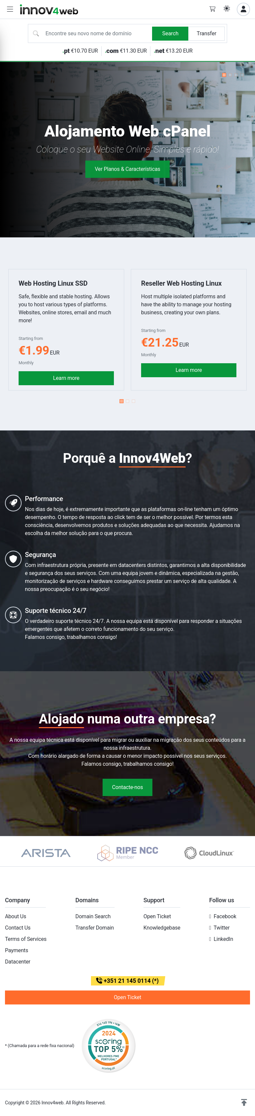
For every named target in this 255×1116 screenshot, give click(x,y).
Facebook (224, 916)
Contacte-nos (127, 787)
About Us (15, 916)
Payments (16, 950)
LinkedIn (223, 939)
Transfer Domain (94, 928)
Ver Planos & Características (127, 173)
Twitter (221, 928)
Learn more (66, 378)
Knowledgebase (161, 928)
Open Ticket (157, 916)
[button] (10, 9)
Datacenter (17, 962)
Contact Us (18, 928)
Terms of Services (25, 939)
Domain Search (93, 916)
